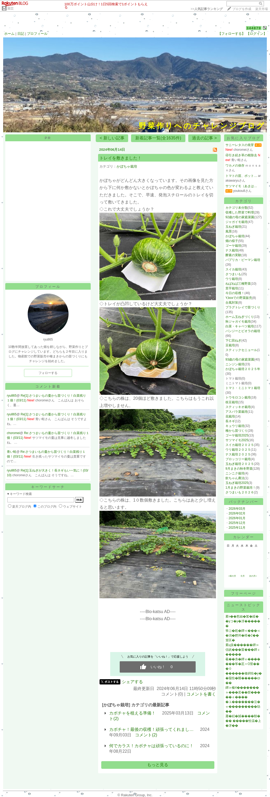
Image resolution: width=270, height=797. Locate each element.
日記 (20, 34)
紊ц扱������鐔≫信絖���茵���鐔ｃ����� (242, 649)
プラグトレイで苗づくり (242, 307)
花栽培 (230, 416)
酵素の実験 (233, 255)
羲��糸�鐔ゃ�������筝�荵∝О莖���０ (242, 663)
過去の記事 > (204, 138)
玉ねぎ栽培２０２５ (239, 464)
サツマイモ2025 (236, 440)
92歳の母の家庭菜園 (239, 217)
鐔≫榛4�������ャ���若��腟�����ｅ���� (242, 692)
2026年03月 (237, 509)
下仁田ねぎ (233, 340)
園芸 (10, 8)
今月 (242, 576)
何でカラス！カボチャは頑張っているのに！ (151, 745)
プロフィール (37, 34)
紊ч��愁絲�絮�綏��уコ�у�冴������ (242, 621)
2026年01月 (237, 518)
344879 (254, 28)
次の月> (253, 576)
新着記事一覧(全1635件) (158, 138)
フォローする (47, 373)
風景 (228, 231)
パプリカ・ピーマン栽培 (242, 260)
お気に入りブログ (244, 138)
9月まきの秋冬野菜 (239, 468)
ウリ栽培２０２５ (238, 449)
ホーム (9, 34)
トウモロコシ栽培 (238, 397)
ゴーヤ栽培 (233, 245)
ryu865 (12, 395)
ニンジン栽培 (234, 364)
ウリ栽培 (231, 279)
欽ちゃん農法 (234, 478)
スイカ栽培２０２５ (239, 445)
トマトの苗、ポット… (241, 176)
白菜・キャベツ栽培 (239, 326)
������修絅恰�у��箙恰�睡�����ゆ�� (243, 678)
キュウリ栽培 (234, 426)
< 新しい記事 (112, 138)
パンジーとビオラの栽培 (242, 331)
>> (207, 9)
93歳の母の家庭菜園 (239, 359)
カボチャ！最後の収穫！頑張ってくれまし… (151, 729)
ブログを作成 (241, 9)
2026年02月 (237, 513)
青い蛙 (11, 452)
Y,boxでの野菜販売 (238, 298)
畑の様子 (231, 241)
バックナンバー (243, 502)
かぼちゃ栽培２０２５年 (242, 369)
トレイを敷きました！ (120, 158)
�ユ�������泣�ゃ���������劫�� (242, 706)
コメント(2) (146, 735)
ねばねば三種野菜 (238, 283)
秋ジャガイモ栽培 (238, 321)
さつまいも (233, 274)
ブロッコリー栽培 (238, 459)
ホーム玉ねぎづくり (239, 317)
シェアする (132, 681)
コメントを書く (201, 694)
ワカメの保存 (234, 165)
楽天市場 (261, 9)
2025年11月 (237, 527)
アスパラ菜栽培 (236, 412)
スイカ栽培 (233, 269)
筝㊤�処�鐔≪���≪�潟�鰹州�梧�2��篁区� (242, 635)
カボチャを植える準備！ (132, 713)
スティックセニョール (241, 350)
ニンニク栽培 (234, 473)
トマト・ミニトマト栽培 (242, 388)
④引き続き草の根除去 (241, 155)
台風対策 (231, 302)
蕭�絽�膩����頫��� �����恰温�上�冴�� (243, 720)
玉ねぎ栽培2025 (236, 483)
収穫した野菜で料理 (239, 212)
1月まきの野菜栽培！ (240, 487)
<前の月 (232, 576)
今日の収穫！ (234, 293)
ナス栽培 (231, 250)
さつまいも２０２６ (239, 492)
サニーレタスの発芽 (239, 145)
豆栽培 (230, 345)
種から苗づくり (236, 430)
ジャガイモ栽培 (236, 222)
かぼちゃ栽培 (127, 166)
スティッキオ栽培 (238, 407)
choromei (13, 433)
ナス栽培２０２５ (238, 454)
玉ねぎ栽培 (233, 227)
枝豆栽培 (231, 402)
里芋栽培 (231, 288)
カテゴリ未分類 (236, 208)
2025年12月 (237, 523)
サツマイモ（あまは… (241, 186)
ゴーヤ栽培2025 (236, 435)
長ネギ (230, 421)
